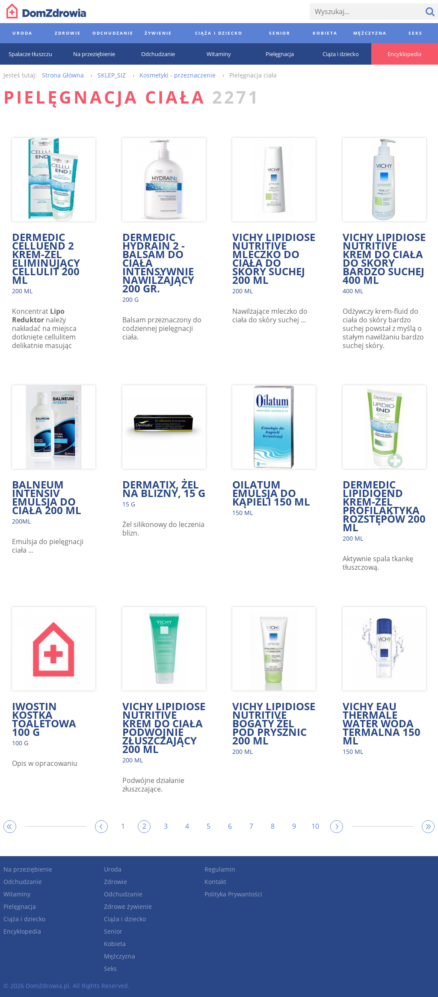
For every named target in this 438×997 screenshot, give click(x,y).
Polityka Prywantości (233, 894)
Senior (113, 931)
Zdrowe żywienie (128, 906)
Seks (110, 968)
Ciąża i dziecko (24, 919)
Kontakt (215, 882)
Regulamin (219, 869)
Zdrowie (115, 882)
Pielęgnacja (19, 906)
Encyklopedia (22, 931)
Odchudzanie (22, 882)
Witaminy (16, 894)
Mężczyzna (119, 956)
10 (315, 826)
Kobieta (115, 944)
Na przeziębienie (27, 869)
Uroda (112, 869)
